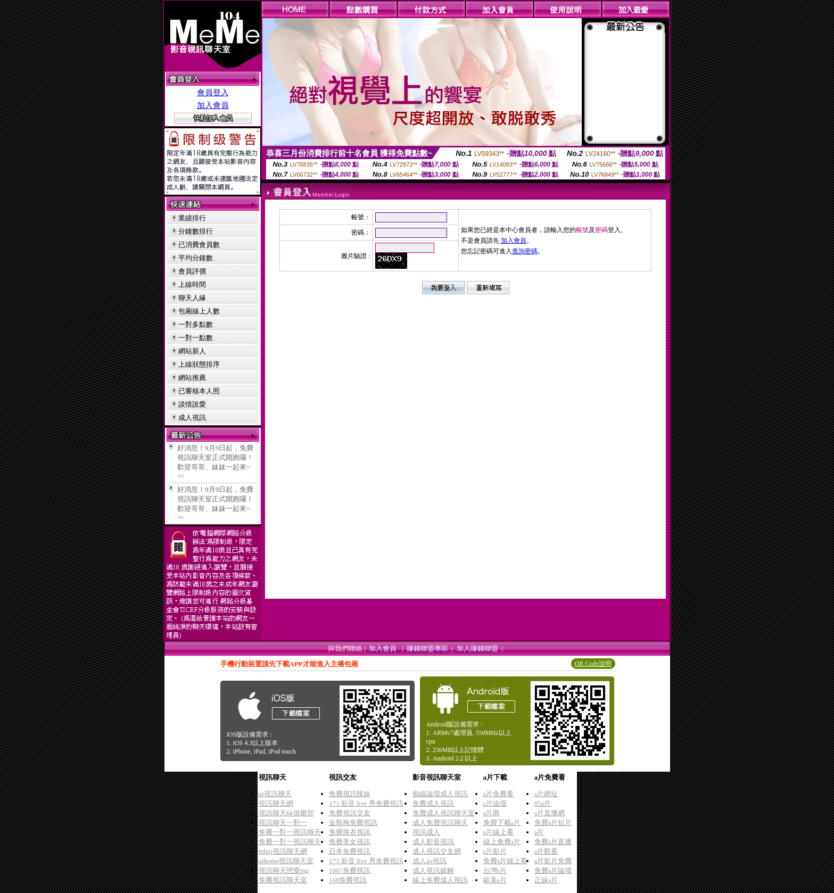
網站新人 (192, 351)
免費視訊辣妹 (349, 794)
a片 (539, 832)
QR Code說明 (593, 663)
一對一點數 (195, 338)
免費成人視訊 (433, 803)
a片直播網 (549, 813)
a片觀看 (546, 851)
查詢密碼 (525, 251)
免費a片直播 (553, 842)
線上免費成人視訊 (440, 880)
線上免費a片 (502, 842)
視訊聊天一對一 (283, 822)
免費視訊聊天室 (283, 880)
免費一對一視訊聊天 (290, 832)
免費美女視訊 (349, 842)
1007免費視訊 (349, 870)
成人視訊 (192, 417)
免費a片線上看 (505, 861)
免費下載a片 (502, 822)
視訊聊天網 (276, 803)
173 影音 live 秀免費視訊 (366, 803)
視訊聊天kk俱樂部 (286, 813)
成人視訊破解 (433, 870)
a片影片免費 (553, 861)
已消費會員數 (199, 245)
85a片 (542, 803)
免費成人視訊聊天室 (443, 813)
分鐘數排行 (195, 231)
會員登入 (213, 92)
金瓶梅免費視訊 (353, 822)
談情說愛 (192, 404)
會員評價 (192, 271)
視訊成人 (426, 832)
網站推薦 (192, 378)
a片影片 (495, 851)
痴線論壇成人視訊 (440, 794)
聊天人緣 (192, 298)
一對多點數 (195, 324)
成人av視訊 (429, 861)
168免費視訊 (348, 880)
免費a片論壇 (553, 870)
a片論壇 (495, 803)
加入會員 (213, 105)
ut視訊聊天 (275, 794)
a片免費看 (498, 794)
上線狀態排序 (199, 364)
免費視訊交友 (349, 813)
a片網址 (546, 794)
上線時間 (192, 284)
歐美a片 (495, 880)
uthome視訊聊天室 (286, 861)
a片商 (491, 813)
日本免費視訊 (349, 851)
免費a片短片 (553, 822)
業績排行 (192, 218)
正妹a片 (546, 880)
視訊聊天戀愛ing (284, 870)
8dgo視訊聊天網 (283, 851)
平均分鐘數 (195, 258)
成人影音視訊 (433, 842)
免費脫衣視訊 (349, 832)
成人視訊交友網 (436, 851)
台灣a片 (495, 870)
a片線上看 (498, 832)
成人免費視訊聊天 (440, 822)
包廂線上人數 (199, 311)
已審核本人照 (199, 391)
